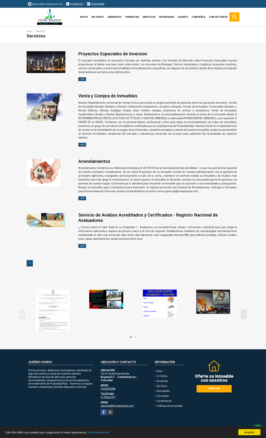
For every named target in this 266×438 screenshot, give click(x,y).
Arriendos (115, 16)
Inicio (84, 16)
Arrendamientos (94, 161)
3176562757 (76, 4)
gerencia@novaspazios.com (117, 405)
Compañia (198, 16)
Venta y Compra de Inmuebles (107, 95)
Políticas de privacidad (170, 405)
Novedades (166, 16)
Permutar (132, 16)
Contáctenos (218, 16)
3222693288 (97, 4)
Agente (183, 16)
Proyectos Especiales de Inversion (112, 53)
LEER (82, 79)
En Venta (98, 16)
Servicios (149, 16)
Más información (98, 432)
